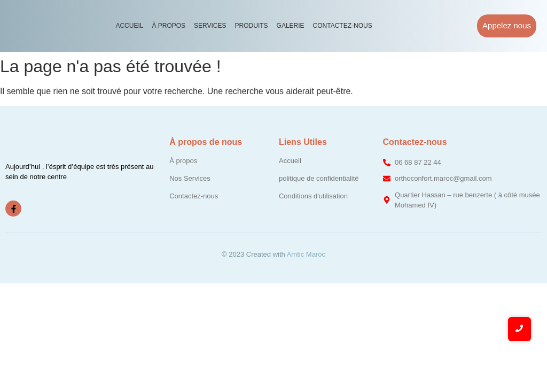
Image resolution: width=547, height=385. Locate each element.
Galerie (290, 25)
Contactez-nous (342, 25)
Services (210, 25)
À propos (168, 25)
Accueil (129, 25)
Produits (251, 25)
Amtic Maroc (306, 254)
